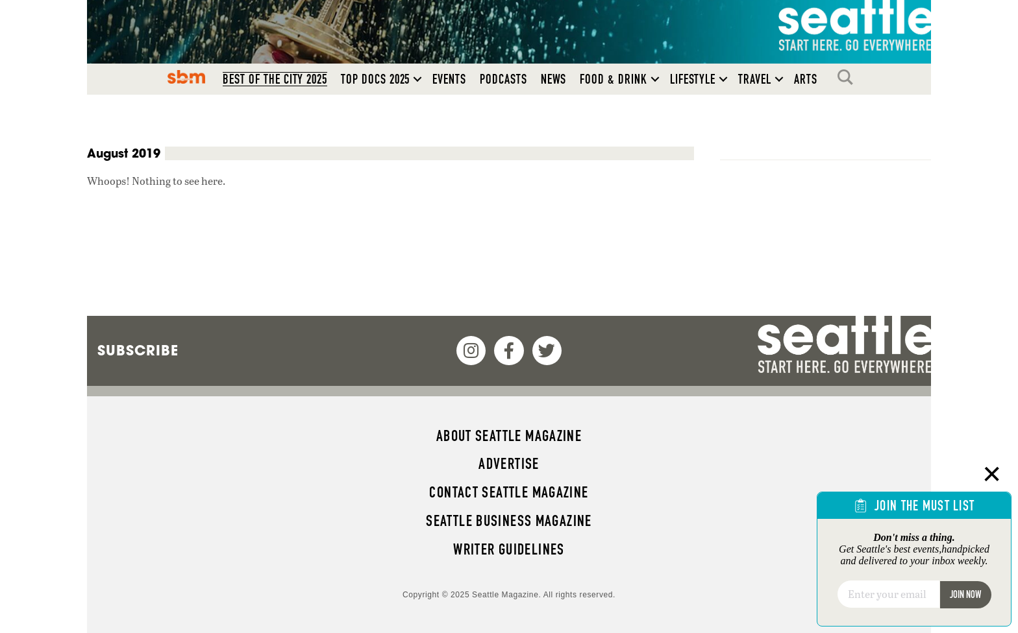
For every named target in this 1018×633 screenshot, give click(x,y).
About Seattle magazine (509, 436)
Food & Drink (613, 79)
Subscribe (138, 350)
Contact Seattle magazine (508, 492)
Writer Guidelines (509, 549)
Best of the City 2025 (275, 79)
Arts (805, 79)
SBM (187, 77)
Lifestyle (693, 79)
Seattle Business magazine (509, 521)
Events (449, 79)
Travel (754, 79)
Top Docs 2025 (375, 79)
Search (848, 77)
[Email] (888, 594)
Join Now (965, 594)
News (554, 79)
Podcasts (503, 79)
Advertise (508, 464)
